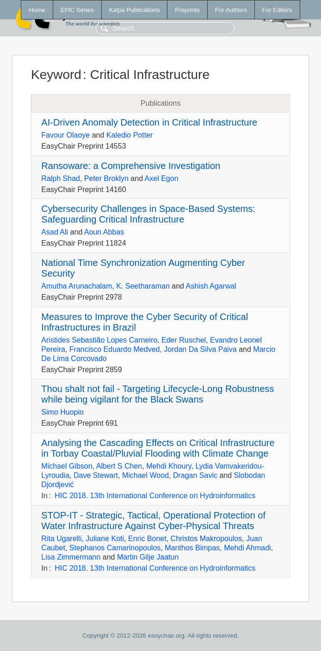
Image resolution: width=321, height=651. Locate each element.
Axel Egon (162, 178)
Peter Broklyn (106, 178)
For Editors (277, 9)
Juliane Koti (105, 538)
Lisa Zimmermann (70, 557)
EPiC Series (77, 9)
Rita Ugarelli (61, 538)
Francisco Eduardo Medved (114, 349)
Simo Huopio (62, 412)
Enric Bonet (147, 538)
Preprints (187, 9)
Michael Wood (145, 475)
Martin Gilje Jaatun (148, 557)
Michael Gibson (66, 466)
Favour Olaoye (65, 135)
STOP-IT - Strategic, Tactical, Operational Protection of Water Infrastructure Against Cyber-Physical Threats (153, 520)
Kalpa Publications (134, 9)
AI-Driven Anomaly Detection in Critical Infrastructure (149, 122)
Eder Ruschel (183, 340)
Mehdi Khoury (168, 466)
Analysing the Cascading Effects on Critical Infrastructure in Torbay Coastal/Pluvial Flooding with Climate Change (157, 448)
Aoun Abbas (104, 232)
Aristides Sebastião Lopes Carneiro (99, 340)
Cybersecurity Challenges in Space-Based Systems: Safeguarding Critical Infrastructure (148, 214)
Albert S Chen (119, 466)
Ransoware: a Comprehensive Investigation (130, 166)
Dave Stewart (96, 475)
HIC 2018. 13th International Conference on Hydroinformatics (155, 496)
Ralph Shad (60, 178)
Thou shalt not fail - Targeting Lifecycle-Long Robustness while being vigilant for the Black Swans (157, 394)
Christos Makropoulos (206, 538)
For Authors (231, 9)
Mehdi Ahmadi (247, 548)
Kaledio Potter (129, 135)
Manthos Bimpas (192, 548)
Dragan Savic (195, 475)
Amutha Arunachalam (76, 286)
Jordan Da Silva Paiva (200, 349)
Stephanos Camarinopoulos (114, 548)
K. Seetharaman (143, 286)
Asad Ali (54, 232)
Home (37, 9)
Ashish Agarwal (211, 286)
